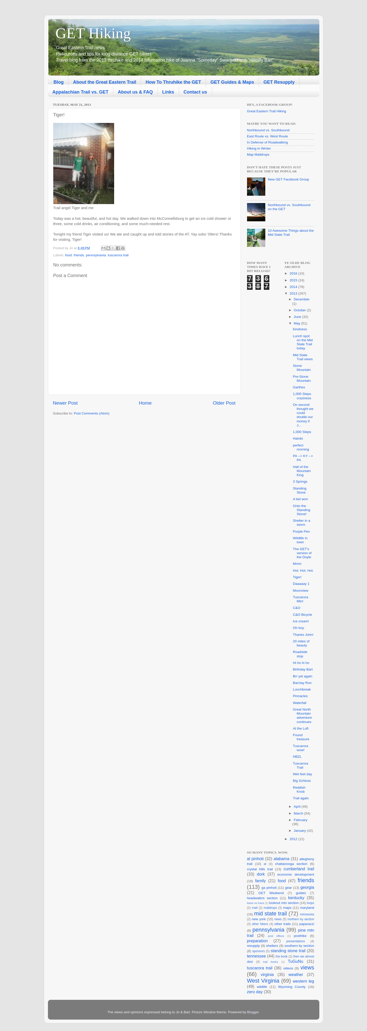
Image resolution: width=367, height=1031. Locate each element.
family (260, 880)
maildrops (270, 908)
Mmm (297, 564)
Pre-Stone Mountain (302, 379)
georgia (307, 887)
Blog (59, 82)
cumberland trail (299, 868)
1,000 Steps (302, 432)
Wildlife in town (300, 540)
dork (261, 874)
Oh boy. (299, 628)
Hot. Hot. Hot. (303, 570)
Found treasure (301, 737)
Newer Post (65, 403)
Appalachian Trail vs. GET (81, 92)
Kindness (300, 329)
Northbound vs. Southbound (268, 130)
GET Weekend (271, 893)
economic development (295, 874)
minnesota (307, 914)
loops (310, 903)
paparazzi (306, 924)
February (300, 820)
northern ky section (301, 919)
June (298, 317)
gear (288, 888)
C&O (296, 608)
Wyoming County (292, 987)
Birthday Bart (303, 669)
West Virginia (263, 981)
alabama (281, 858)
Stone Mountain (302, 368)
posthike (300, 936)
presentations (295, 941)
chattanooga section (291, 864)
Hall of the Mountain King (302, 471)
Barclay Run (302, 683)
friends (79, 255)
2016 (294, 273)
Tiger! (297, 577)
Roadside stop (300, 654)
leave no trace (255, 903)
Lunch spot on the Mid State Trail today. (303, 342)
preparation (257, 940)
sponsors (258, 951)
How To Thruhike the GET (173, 82)
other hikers (260, 924)
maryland (307, 908)
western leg (303, 981)
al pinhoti (255, 858)
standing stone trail (288, 950)
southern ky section (299, 946)
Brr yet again (302, 676)
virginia (267, 974)
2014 (294, 287)
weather (295, 974)
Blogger (253, 1012)
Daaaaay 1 (301, 584)
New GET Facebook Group (288, 179)
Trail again (301, 798)
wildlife (262, 987)
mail (254, 908)
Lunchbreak (302, 689)
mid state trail (270, 913)
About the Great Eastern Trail (104, 82)
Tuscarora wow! (300, 748)
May (297, 323)
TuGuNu (295, 961)
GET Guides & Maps (232, 82)
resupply (253, 946)
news (278, 919)
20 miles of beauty (301, 643)
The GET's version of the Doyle (302, 553)
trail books (270, 961)
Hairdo (298, 438)
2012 (294, 839)
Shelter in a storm (301, 523)
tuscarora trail (118, 255)
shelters (272, 946)
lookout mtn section (284, 903)
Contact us (195, 92)
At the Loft (301, 728)
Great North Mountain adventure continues (302, 716)
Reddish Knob (299, 789)
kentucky (296, 897)
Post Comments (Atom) (91, 413)
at (265, 864)
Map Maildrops (258, 154)
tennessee (256, 956)
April (298, 806)
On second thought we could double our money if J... (303, 415)
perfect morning (301, 447)
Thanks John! (303, 635)
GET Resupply (279, 82)
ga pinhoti (269, 888)
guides (301, 893)
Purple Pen (301, 531)
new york (259, 919)
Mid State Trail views (303, 357)
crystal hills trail (260, 869)
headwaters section (262, 898)
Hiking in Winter (259, 148)
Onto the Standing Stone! (301, 510)
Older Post (224, 403)
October (300, 310)
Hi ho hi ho (301, 663)
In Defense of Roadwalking (267, 142)
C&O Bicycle (302, 615)
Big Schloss (302, 781)
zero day (255, 991)
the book (282, 956)
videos (288, 968)
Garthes (299, 387)
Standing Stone (299, 490)
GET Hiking (93, 33)
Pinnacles (300, 696)
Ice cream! (301, 621)
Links (168, 92)
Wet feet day (302, 774)
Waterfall (299, 703)
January (300, 831)
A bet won (300, 499)
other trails (282, 924)
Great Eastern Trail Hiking (266, 111)
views (307, 967)
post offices (276, 935)
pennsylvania (96, 255)
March (299, 813)
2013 (294, 293)
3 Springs (300, 481)
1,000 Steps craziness (302, 396)
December (301, 299)
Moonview (300, 590)
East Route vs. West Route (267, 136)
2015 (294, 280)
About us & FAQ (135, 92)
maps (287, 908)
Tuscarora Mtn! (300, 599)
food (68, 255)
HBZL (297, 756)
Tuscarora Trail (300, 765)
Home (145, 403)
